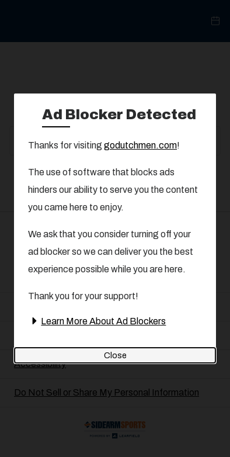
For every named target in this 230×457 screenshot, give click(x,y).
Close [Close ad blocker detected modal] (115, 355)
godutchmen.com (140, 145)
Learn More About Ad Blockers (97, 321)
